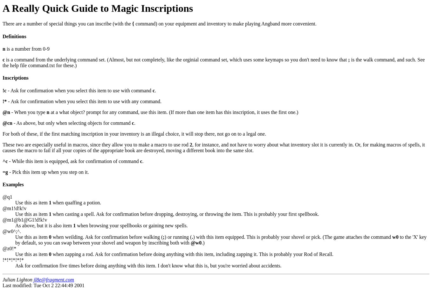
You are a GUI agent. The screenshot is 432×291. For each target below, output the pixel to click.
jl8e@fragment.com (54, 279)
